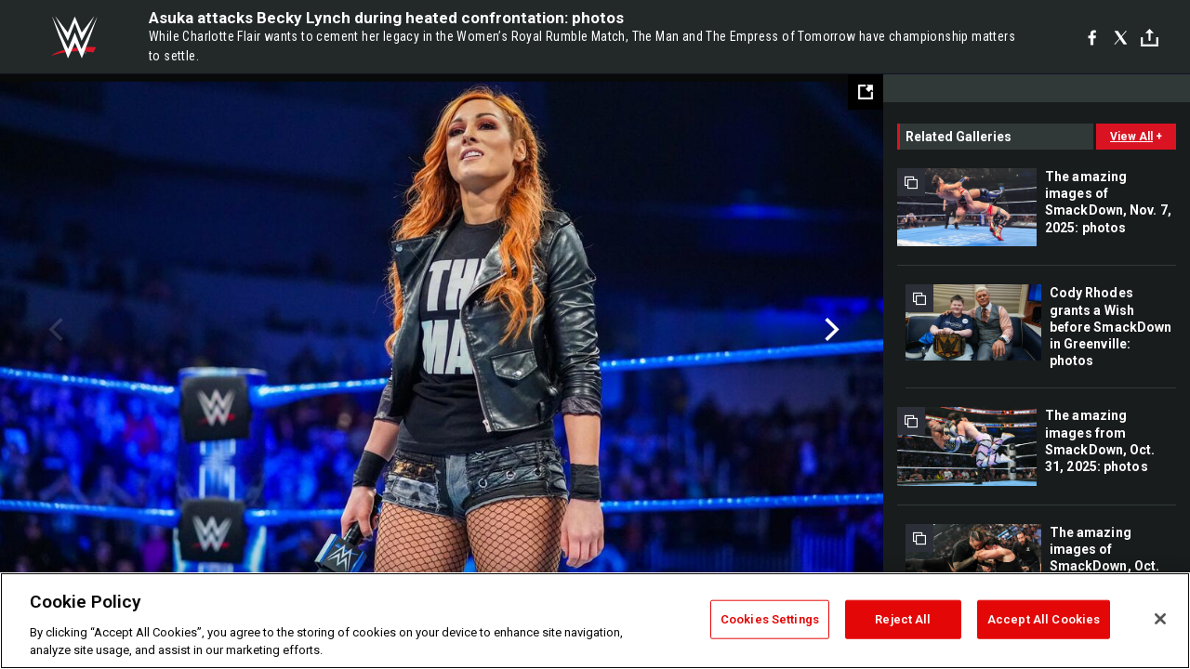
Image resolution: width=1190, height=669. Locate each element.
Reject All (903, 619)
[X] (1120, 37)
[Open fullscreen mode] (865, 92)
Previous (53, 330)
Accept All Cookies (1043, 619)
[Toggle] (1149, 37)
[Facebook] (1092, 37)
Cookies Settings (770, 619)
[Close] (1160, 618)
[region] (595, 620)
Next (829, 330)
